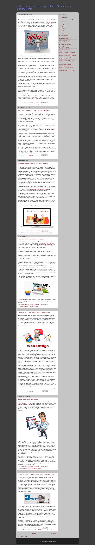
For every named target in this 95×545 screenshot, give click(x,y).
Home (34, 533)
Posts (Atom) (26, 536)
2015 (62, 15)
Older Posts (53, 533)
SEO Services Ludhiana (64, 47)
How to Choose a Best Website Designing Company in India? (34, 312)
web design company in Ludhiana (43, 244)
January (63, 26)
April (63, 24)
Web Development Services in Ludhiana (46, 529)
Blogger (54, 541)
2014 (62, 28)
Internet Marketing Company (65, 40)
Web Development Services (64, 58)
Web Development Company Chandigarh (67, 55)
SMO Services (62, 50)
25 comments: (37, 391)
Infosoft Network (22, 299)
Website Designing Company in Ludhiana (39, 104)
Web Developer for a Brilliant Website (28, 399)
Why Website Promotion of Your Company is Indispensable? (34, 110)
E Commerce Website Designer (47, 232)
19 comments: (37, 230)
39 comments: (37, 527)
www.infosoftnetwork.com (24, 388)
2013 (62, 30)
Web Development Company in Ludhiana (29, 529)
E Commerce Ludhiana (25, 232)
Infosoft (34, 97)
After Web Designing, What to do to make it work (31, 239)
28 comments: (37, 304)
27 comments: (37, 155)
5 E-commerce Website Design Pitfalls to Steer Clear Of (33, 163)
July (63, 21)
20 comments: (37, 466)
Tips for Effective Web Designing (26, 17)
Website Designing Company (27, 392)
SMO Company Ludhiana (64, 49)
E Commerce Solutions (35, 232)
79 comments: (37, 102)
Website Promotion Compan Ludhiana (28, 156)
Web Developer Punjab (36, 468)
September (64, 17)
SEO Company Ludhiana (26, 468)
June (63, 22)
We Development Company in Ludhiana (67, 52)
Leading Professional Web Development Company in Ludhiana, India (36, 474)
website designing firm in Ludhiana (47, 23)
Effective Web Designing (26, 104)
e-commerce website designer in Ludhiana (40, 189)
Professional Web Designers (65, 44)
